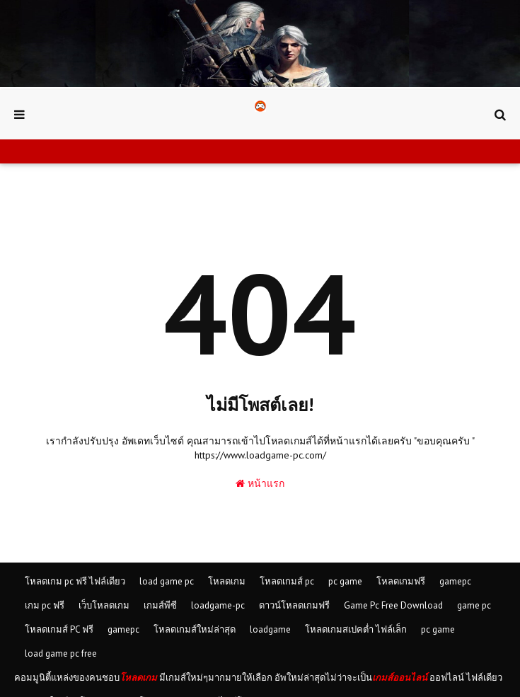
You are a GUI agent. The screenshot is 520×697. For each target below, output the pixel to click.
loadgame (270, 629)
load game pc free (61, 653)
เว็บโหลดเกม (104, 605)
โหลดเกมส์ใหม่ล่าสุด (195, 629)
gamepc (455, 581)
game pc (474, 605)
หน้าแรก (260, 483)
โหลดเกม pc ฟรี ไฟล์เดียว (75, 581)
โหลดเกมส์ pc (287, 581)
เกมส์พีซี (160, 605)
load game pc (166, 581)
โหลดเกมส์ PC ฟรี (59, 629)
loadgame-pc (218, 605)
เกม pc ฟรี (44, 605)
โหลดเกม (226, 581)
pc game (345, 581)
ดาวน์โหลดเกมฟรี (294, 605)
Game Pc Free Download (393, 605)
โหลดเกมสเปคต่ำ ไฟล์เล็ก (356, 629)
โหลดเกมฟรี (400, 581)
